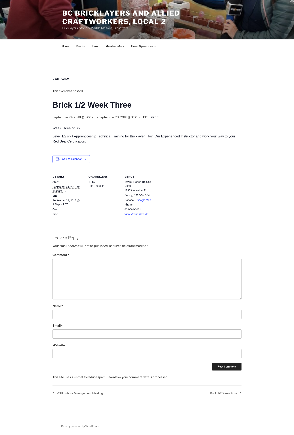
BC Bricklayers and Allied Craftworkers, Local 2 (121, 17)
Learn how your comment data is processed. (137, 377)
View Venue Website (136, 214)
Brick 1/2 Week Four (224, 393)
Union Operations (143, 46)
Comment (60, 255)
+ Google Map (142, 200)
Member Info (115, 46)
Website (58, 345)
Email (57, 325)
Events (80, 46)
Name (57, 306)
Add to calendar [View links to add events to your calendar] (72, 159)
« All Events (60, 79)
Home (65, 46)
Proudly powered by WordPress (80, 426)
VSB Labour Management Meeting (79, 393)
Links (95, 46)
